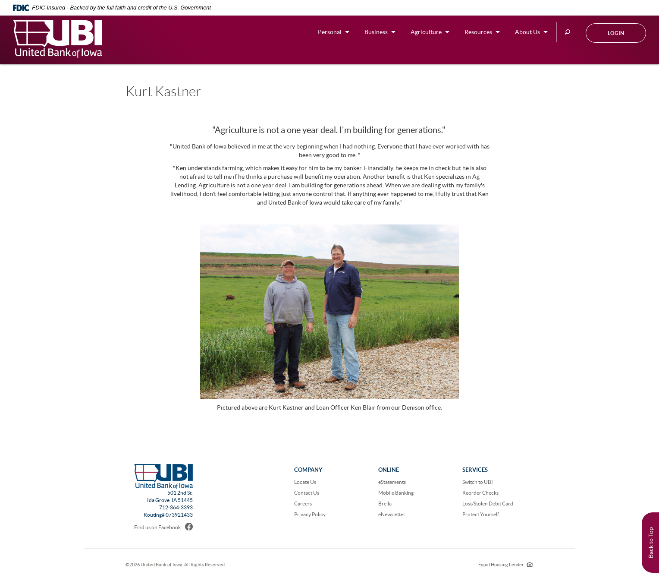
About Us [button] (527, 31)
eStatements (392, 482)
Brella (385, 503)
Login (616, 33)
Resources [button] (478, 31)
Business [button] (376, 31)
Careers (303, 503)
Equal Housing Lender (505, 564)
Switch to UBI (477, 482)
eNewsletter (391, 514)
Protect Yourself (480, 514)
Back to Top (650, 542)
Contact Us (306, 493)
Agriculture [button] (426, 31)
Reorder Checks (480, 493)
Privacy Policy (310, 514)
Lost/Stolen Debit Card (487, 503)
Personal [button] (330, 31)
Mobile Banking (396, 493)
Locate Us (305, 482)
